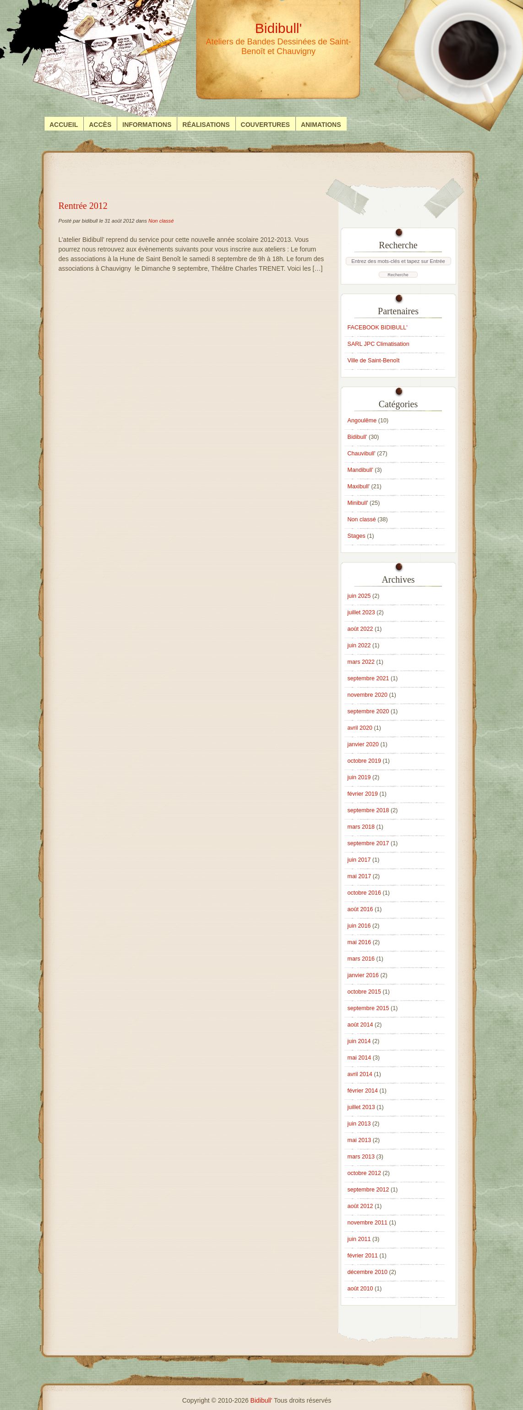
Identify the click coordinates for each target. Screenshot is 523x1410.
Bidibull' (357, 437)
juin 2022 (359, 645)
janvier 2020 (363, 744)
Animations (321, 124)
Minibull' (358, 503)
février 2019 (363, 794)
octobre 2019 (364, 761)
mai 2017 (359, 876)
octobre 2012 (364, 1173)
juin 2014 (359, 1041)
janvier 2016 (363, 975)
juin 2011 (359, 1239)
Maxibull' (359, 486)
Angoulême (362, 420)
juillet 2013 (361, 1107)
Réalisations (205, 124)
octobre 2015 (364, 992)
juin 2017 (359, 860)
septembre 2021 (368, 678)
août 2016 (360, 909)
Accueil (63, 124)
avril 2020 (360, 728)
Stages (356, 536)
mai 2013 (359, 1140)
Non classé (161, 221)
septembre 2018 (368, 810)
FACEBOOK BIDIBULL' (378, 327)
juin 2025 (359, 596)
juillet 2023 (361, 612)
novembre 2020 (368, 695)
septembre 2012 (368, 1189)
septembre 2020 (368, 711)
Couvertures (265, 124)
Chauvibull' (362, 453)
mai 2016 (359, 942)
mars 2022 (361, 662)
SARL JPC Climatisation (378, 344)
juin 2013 (359, 1123)
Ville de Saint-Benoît (374, 360)
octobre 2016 (364, 893)
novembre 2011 (368, 1222)
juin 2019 (359, 777)
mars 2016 (361, 959)
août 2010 (360, 1288)
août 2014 (360, 1025)
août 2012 (360, 1206)
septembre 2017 (368, 843)
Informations (146, 124)
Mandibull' (360, 470)
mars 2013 (361, 1156)
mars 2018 (361, 827)
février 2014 (363, 1091)
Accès (100, 124)
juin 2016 (359, 926)
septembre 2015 (368, 1008)
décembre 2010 (368, 1272)
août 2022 (360, 629)
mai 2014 (359, 1058)
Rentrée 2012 (83, 206)
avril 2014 (360, 1074)
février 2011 (363, 1255)
